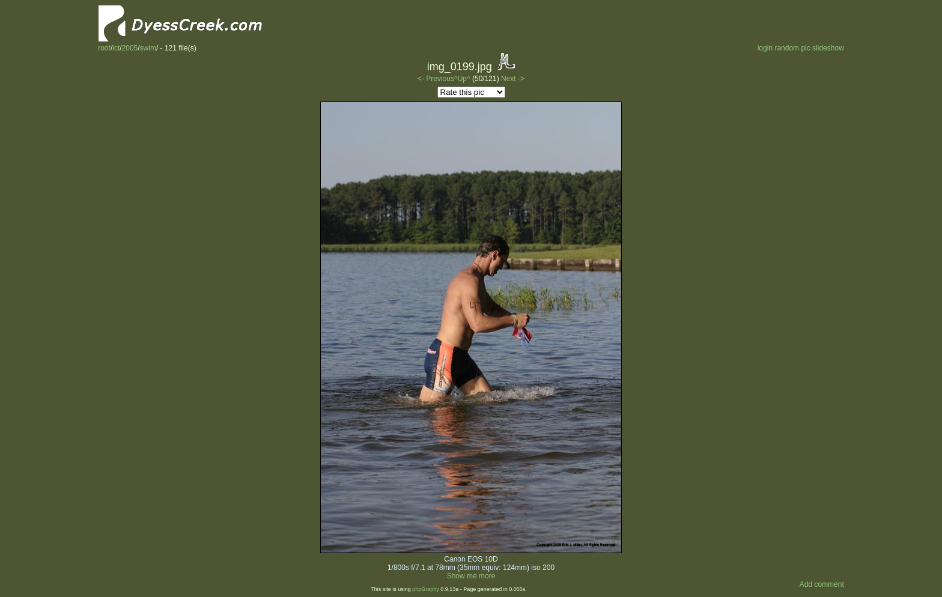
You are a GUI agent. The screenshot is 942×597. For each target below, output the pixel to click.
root (104, 48)
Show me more (471, 576)
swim (148, 48)
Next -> (512, 78)
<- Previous (436, 78)
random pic (792, 48)
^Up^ (462, 78)
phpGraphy (425, 589)
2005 (130, 48)
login (765, 48)
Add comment (822, 584)
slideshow (828, 48)
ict (116, 48)
